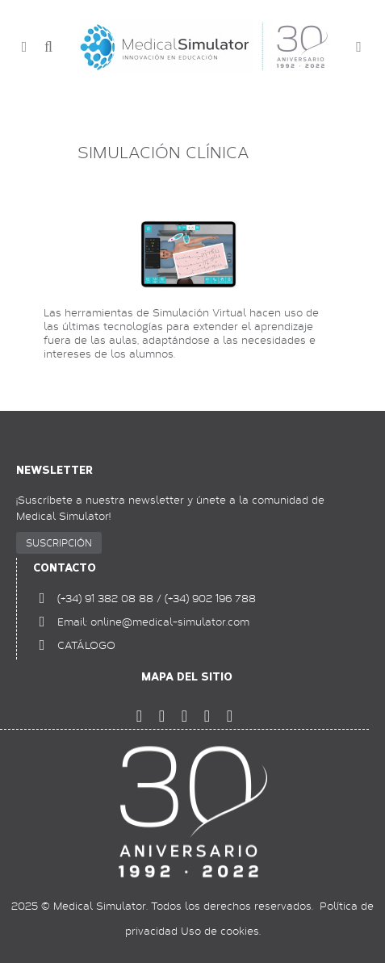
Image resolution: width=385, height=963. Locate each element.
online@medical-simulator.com (169, 621)
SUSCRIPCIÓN (59, 542)
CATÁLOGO (86, 645)
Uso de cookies (220, 930)
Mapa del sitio (186, 677)
